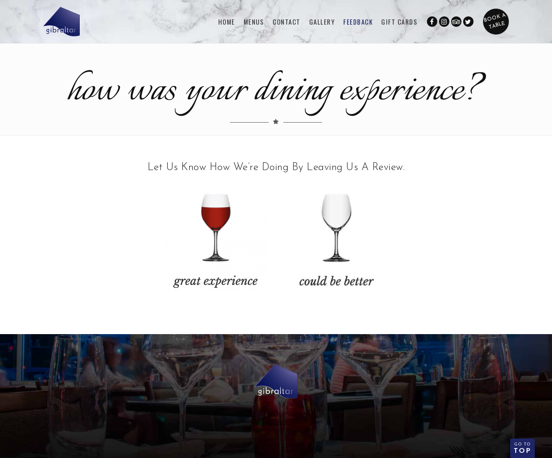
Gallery (322, 21)
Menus (254, 21)
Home (226, 21)
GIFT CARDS (399, 21)
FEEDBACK (358, 21)
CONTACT (287, 21)
